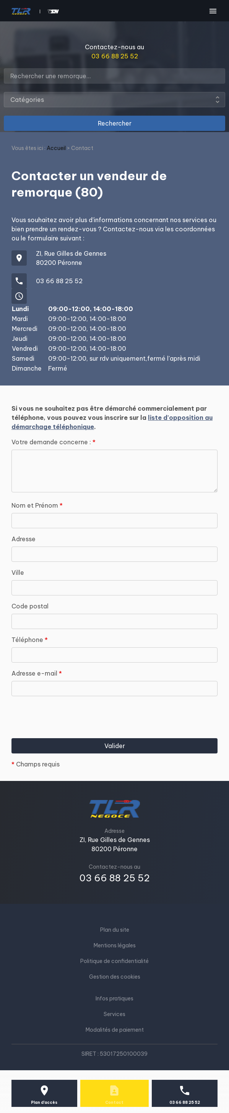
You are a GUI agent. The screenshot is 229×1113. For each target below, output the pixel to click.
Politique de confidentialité (114, 961)
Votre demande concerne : (53, 442)
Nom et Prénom (37, 505)
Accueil (56, 148)
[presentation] (69, 731)
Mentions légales (115, 945)
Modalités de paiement (115, 1029)
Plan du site (114, 929)
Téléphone (29, 640)
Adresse (23, 539)
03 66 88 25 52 (114, 56)
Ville (17, 572)
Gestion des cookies (114, 976)
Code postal (30, 606)
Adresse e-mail (36, 673)
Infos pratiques (114, 998)
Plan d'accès (44, 1102)
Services (114, 1014)
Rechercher (115, 123)
